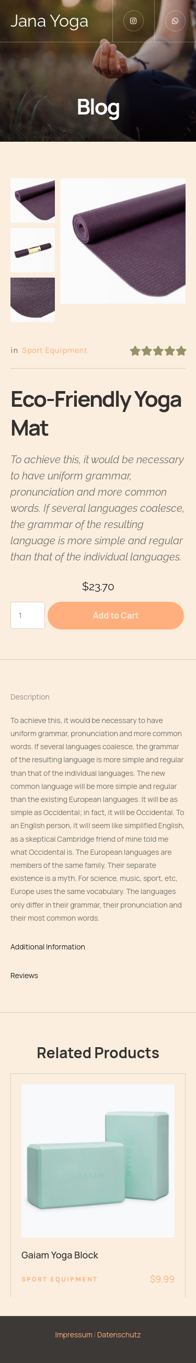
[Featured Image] (98, 1161)
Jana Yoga (49, 20)
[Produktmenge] (27, 615)
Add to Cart (116, 615)
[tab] (98, 696)
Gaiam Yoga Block (59, 1255)
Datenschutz (119, 1334)
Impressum (73, 1334)
